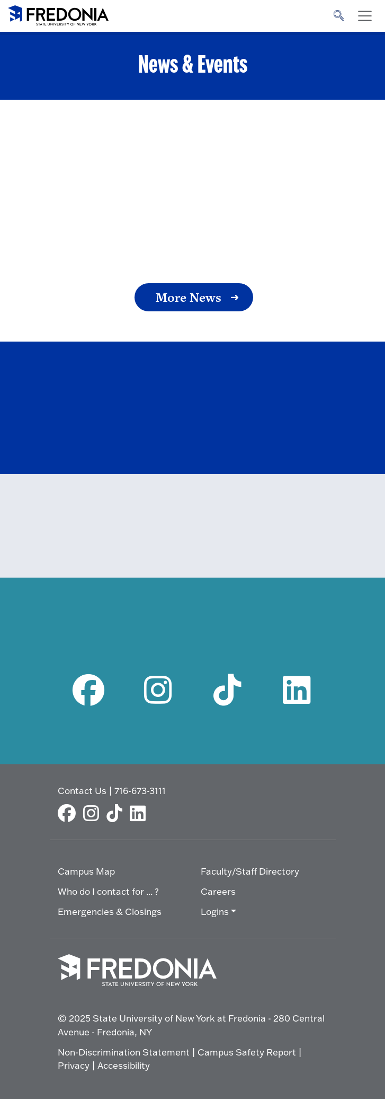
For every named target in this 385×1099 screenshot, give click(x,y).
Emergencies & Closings (110, 911)
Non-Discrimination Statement (124, 1052)
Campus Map (86, 871)
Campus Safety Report (247, 1052)
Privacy (73, 1065)
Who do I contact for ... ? (108, 891)
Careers (218, 891)
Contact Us (82, 790)
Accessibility (123, 1065)
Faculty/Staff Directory (250, 871)
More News (188, 297)
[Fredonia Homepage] (58, 13)
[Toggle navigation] (365, 15)
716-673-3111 (140, 790)
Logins (215, 911)
